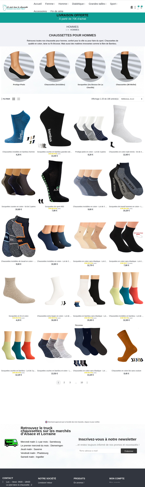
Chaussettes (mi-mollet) (126, 85)
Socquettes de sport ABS (54, 207)
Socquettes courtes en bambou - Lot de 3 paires (19, 371)
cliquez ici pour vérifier (91, 422)
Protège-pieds (19, 85)
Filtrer (5, 99)
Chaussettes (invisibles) (54, 85)
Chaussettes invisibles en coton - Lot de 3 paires (91, 207)
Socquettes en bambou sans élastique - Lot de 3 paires (94, 316)
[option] (19, 68)
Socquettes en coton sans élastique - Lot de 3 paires (93, 261)
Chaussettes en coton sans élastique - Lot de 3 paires (93, 371)
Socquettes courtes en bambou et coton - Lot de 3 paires (58, 371)
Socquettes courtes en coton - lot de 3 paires (19, 207)
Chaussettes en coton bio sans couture (126, 371)
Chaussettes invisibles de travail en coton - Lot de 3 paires (23, 261)
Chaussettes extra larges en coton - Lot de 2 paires (56, 316)
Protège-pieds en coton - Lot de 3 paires (90, 152)
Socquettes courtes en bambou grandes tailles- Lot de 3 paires (61, 152)
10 (82, 382)
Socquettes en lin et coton (18, 316)
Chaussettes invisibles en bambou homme (19, 152)
